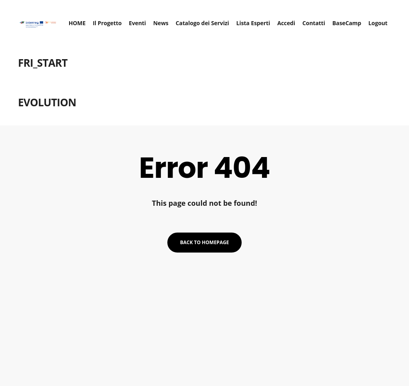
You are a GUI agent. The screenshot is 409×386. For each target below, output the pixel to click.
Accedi (290, 20)
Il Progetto (111, 20)
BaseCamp (350, 20)
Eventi (141, 20)
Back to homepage (204, 242)
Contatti (317, 20)
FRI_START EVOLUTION (43, 79)
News (164, 20)
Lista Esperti (257, 20)
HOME (81, 20)
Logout (381, 20)
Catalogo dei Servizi (206, 20)
